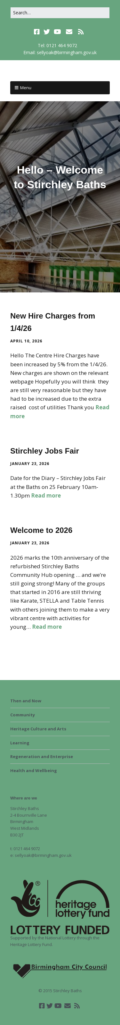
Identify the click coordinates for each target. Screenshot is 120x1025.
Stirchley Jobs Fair (44, 451)
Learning (19, 743)
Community (22, 715)
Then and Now (25, 701)
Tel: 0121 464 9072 (57, 45)
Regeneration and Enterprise (41, 756)
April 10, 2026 (26, 341)
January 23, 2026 (29, 463)
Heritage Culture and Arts (38, 729)
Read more (46, 495)
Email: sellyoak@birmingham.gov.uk (60, 52)
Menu (25, 87)
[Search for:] (60, 12)
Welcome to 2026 (41, 530)
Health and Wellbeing (33, 770)
